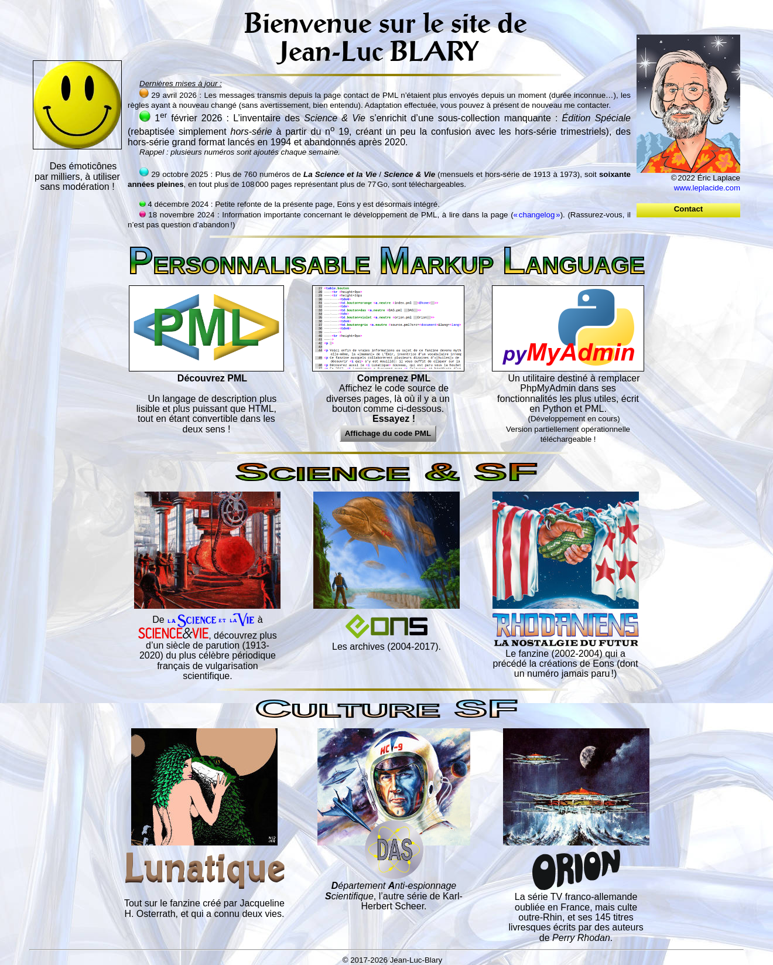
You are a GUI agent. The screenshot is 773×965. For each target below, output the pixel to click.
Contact (688, 208)
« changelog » (537, 214)
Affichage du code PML (388, 433)
